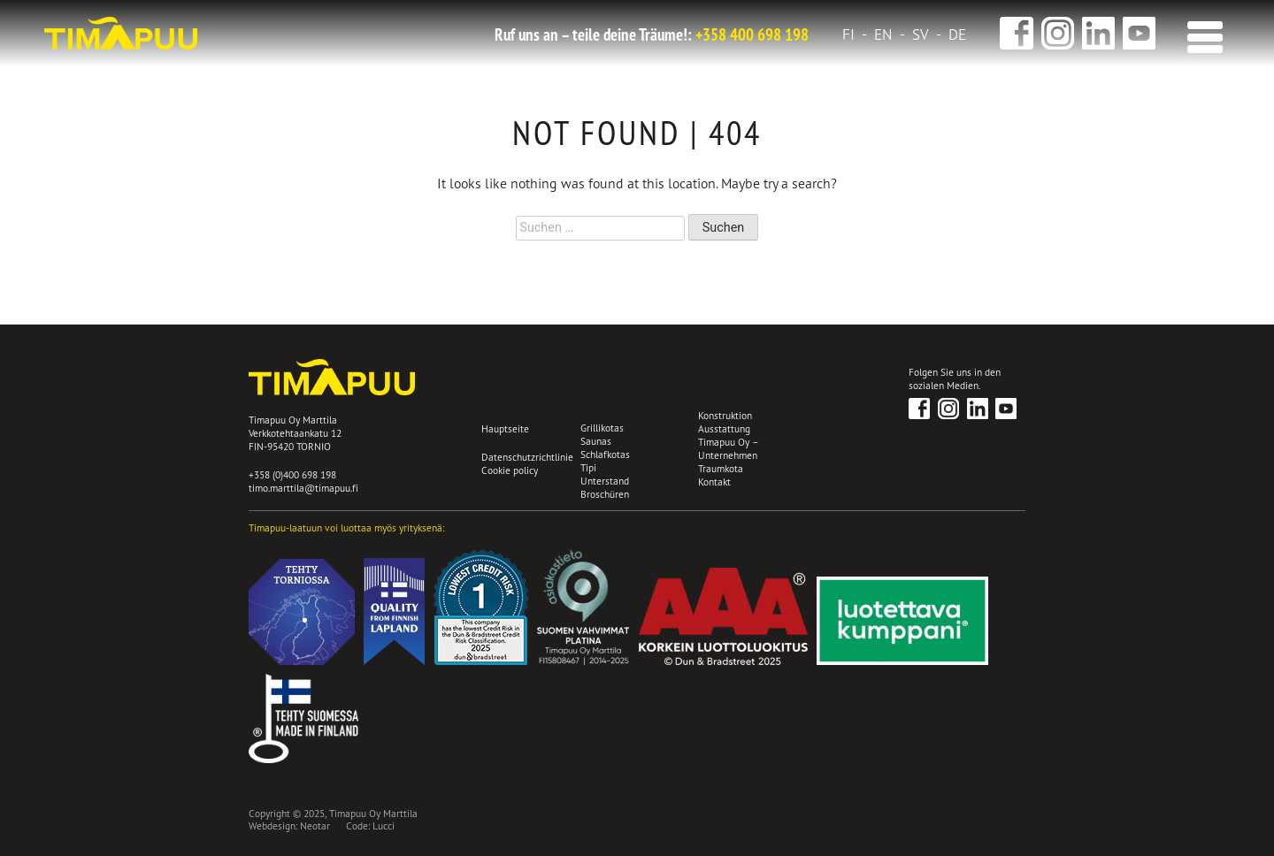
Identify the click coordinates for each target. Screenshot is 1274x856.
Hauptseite (505, 428)
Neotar (315, 825)
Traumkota (720, 468)
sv (920, 34)
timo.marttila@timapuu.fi (303, 487)
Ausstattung (724, 428)
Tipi (588, 467)
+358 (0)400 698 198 (292, 474)
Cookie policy (509, 470)
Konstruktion (725, 415)
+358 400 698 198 (752, 34)
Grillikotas (602, 427)
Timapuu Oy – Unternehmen (728, 448)
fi (848, 34)
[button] (1201, 31)
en (883, 34)
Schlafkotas (605, 454)
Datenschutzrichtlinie (527, 456)
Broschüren (604, 494)
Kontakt (714, 481)
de (957, 34)
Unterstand (604, 480)
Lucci (383, 825)
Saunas (595, 440)
